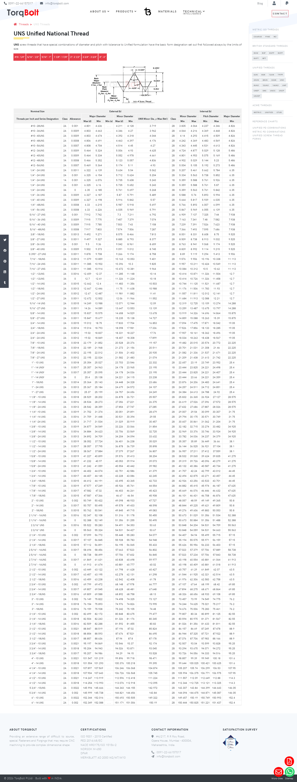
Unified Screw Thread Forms (268, 137)
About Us (99, 11)
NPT (264, 58)
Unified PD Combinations (269, 127)
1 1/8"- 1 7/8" (61, 56)
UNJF (281, 90)
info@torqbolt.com (57, 3)
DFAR (84, 753)
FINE (267, 36)
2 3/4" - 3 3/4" (90, 56)
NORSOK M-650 (91, 749)
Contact (280, 13)
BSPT (256, 58)
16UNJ (276, 85)
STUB (279, 112)
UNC (282, 80)
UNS (265, 90)
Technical (194, 12)
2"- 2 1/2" (75, 56)
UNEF (256, 90)
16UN (280, 74)
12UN (271, 74)
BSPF (280, 53)
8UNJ (256, 85)
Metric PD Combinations (269, 131)
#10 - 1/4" (19, 56)
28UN (265, 80)
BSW (256, 53)
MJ (275, 36)
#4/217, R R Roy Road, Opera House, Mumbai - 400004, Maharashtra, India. (171, 740)
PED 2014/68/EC (91, 740)
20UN (256, 80)
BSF (264, 53)
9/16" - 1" (46, 56)
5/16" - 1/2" (33, 56)
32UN (273, 80)
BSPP (271, 53)
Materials (167, 11)
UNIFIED (269, 112)
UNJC (272, 90)
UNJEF (257, 96)
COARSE (258, 36)
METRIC (257, 112)
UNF (284, 85)
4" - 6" (103, 56)
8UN (263, 74)
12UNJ (266, 85)
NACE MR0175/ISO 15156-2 (99, 745)
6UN (256, 74)
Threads (26, 24)
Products (126, 11)
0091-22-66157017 (20, 3)
